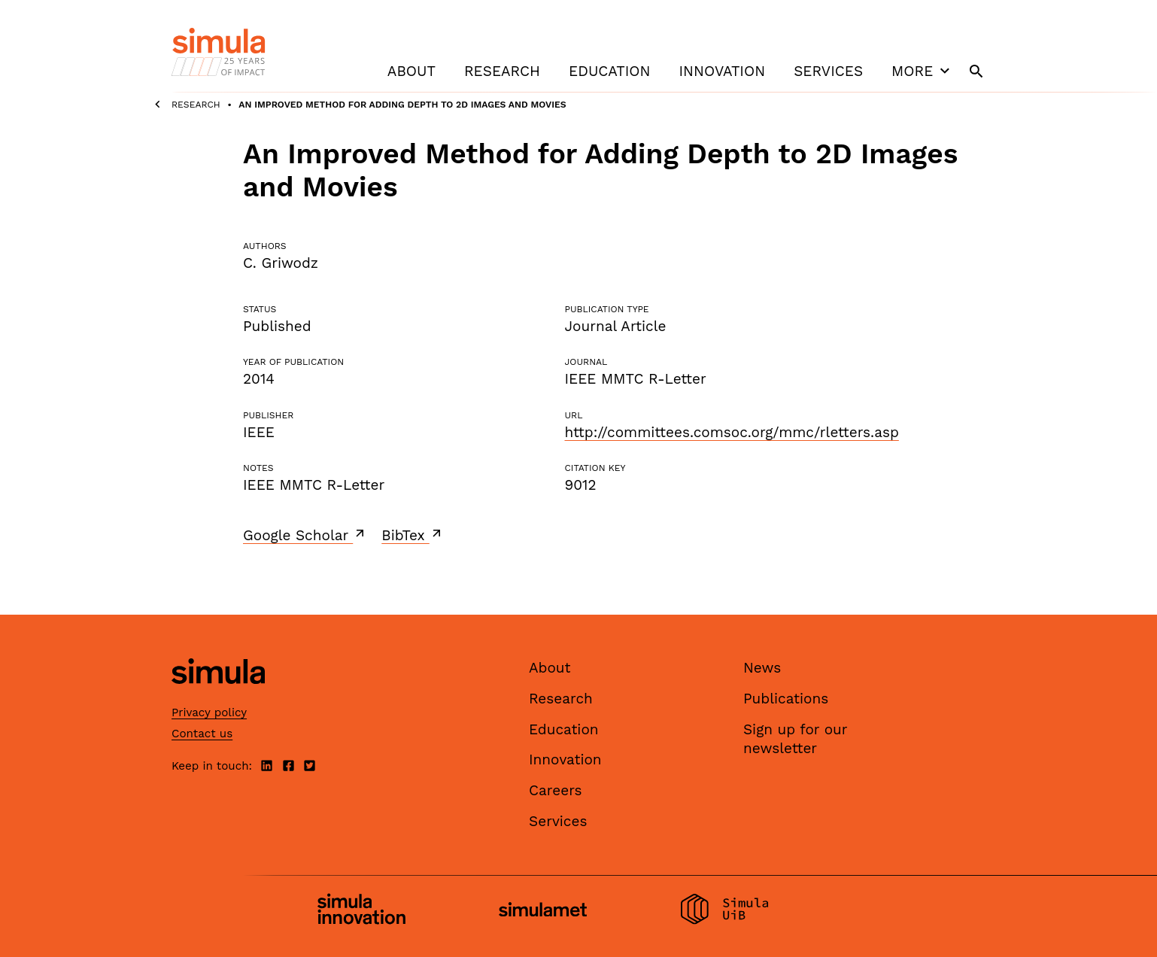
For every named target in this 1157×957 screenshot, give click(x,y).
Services (828, 71)
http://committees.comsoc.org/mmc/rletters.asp (731, 432)
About (411, 71)
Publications (785, 698)
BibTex (412, 535)
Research (502, 71)
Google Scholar (305, 535)
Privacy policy (209, 712)
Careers (555, 790)
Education (609, 71)
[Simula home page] (218, 697)
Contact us (202, 733)
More (922, 71)
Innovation (722, 71)
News (762, 667)
